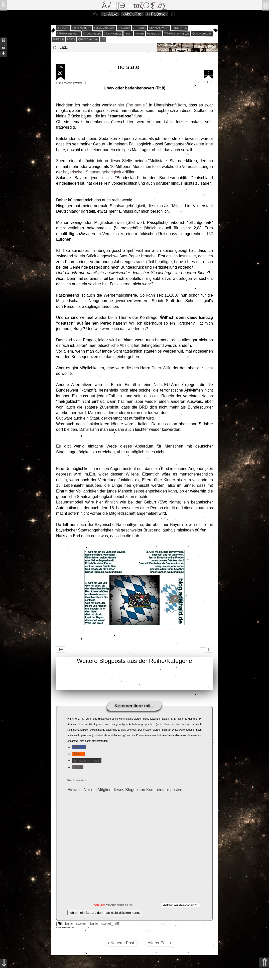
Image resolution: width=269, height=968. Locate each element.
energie (58, 39)
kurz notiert (81, 27)
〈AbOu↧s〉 (132, 14)
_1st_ (128, 33)
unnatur (124, 27)
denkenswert (159, 27)
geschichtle (112, 33)
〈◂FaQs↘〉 (156, 14)
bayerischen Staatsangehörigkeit (92, 172)
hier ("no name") (133, 105)
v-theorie (139, 27)
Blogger (79, 747)
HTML (77, 767)
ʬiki (3, 4)
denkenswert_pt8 (104, 924)
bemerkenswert (68, 33)
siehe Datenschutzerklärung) (173, 724)
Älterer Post (159, 943)
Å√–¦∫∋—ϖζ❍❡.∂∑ (134, 5)
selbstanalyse (104, 27)
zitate (71, 39)
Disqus (78, 754)
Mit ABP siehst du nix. (119, 904)
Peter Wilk (161, 368)
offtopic (63, 27)
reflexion (154, 33)
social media (92, 33)
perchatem (179, 27)
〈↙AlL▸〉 (110, 14)
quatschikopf (88, 39)
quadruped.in (202, 33)
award (139, 33)
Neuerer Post (121, 943)
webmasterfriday (177, 33)
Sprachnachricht (86, 760)
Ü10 (103, 39)
